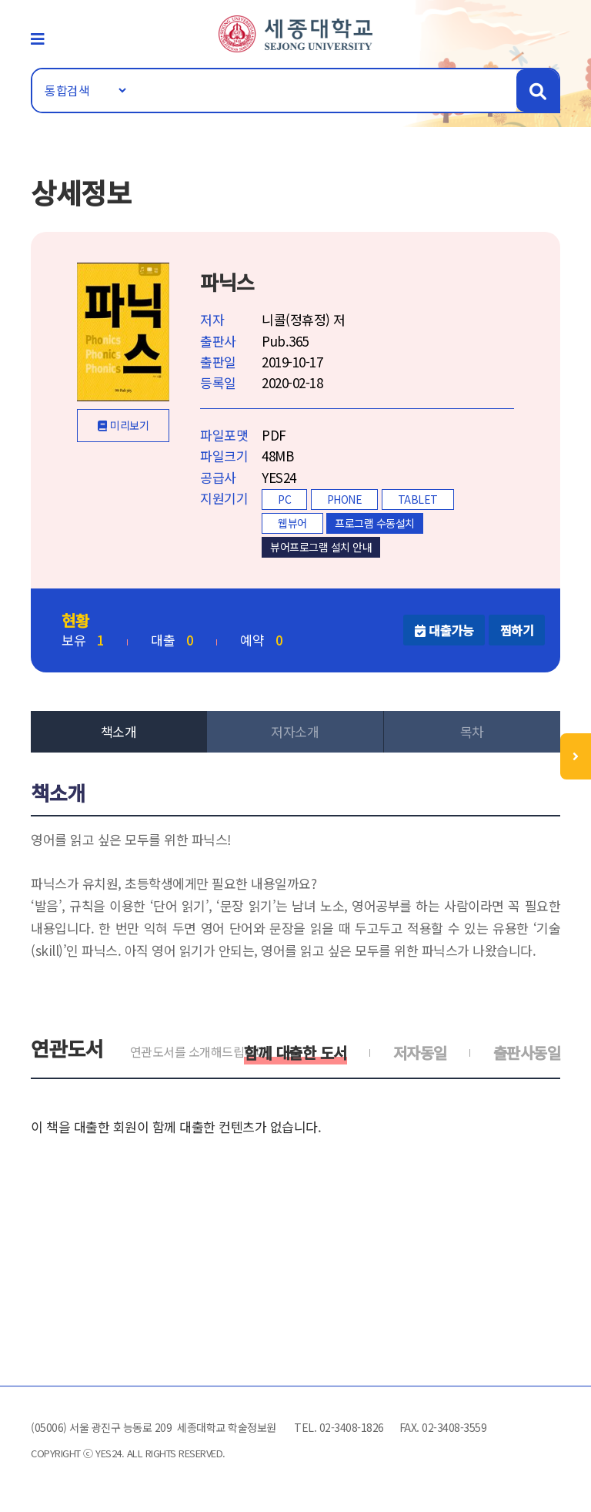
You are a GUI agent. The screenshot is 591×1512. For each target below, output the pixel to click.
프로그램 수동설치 (375, 523)
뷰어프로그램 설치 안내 (321, 547)
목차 (472, 731)
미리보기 (129, 425)
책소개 (119, 731)
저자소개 (295, 731)
